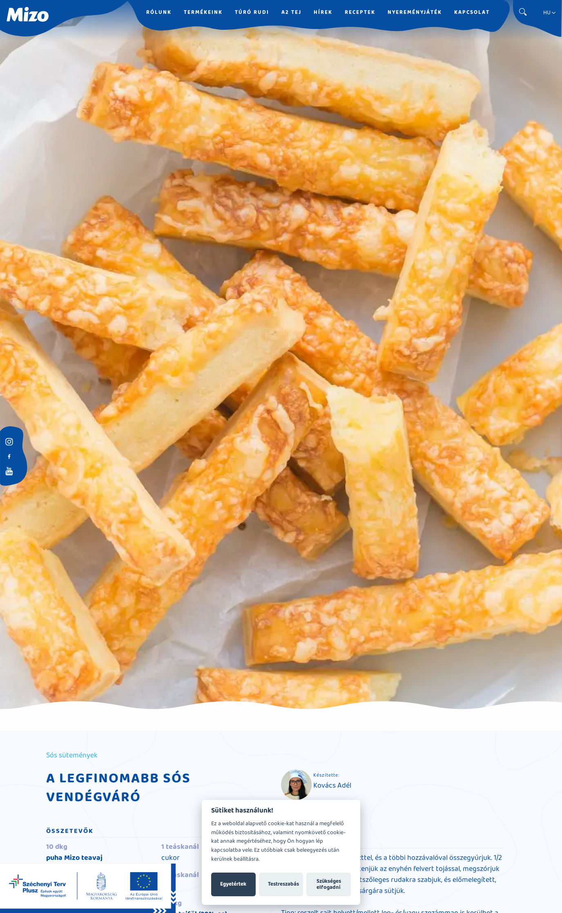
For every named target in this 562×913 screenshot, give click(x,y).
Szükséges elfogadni (329, 884)
